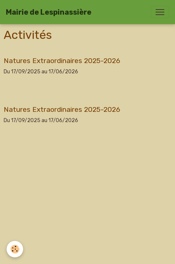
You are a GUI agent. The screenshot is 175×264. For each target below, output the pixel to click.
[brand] (48, 12)
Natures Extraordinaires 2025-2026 (62, 60)
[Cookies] (15, 249)
